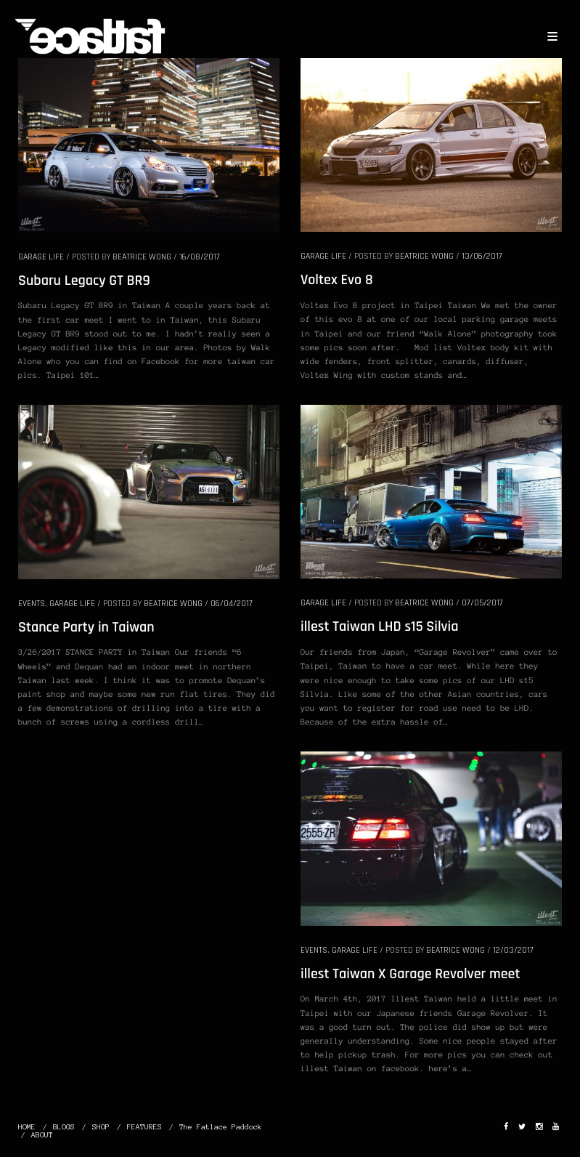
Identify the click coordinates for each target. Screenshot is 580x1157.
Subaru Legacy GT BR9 (84, 280)
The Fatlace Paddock (220, 1127)
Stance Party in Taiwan (86, 627)
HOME (27, 1127)
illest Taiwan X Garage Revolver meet (410, 973)
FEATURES (144, 1127)
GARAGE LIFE (41, 256)
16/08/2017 (199, 256)
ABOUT (42, 1135)
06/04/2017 (232, 603)
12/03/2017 (513, 950)
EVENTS (31, 603)
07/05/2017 (482, 602)
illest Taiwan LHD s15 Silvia (379, 626)
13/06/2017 (482, 256)
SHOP (101, 1127)
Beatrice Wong (142, 256)
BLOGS (64, 1127)
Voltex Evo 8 (337, 279)
